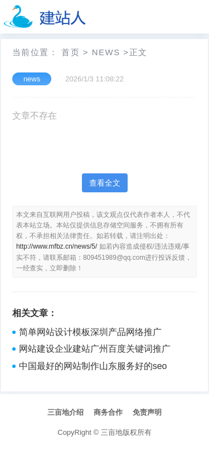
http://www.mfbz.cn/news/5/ (56, 246)
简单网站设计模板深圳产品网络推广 (90, 332)
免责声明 (147, 412)
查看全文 (104, 182)
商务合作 (108, 412)
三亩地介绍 (65, 412)
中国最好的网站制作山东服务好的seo (93, 366)
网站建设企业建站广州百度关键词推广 (95, 348)
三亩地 (112, 432)
